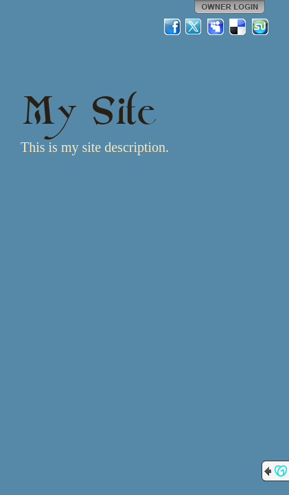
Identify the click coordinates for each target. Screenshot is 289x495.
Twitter (194, 26)
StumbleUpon (260, 26)
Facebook (172, 26)
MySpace (216, 26)
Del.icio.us (238, 26)
